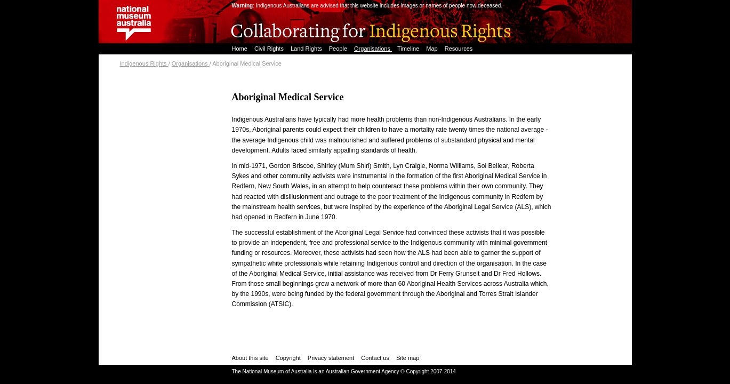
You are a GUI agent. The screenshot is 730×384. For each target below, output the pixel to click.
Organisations (373, 48)
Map (432, 48)
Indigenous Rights (144, 63)
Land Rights (307, 48)
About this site (250, 358)
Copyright (288, 358)
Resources (459, 48)
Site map (407, 358)
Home (240, 48)
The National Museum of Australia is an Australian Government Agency (315, 371)
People (339, 48)
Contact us (375, 358)
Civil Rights (269, 48)
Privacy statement (331, 358)
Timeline (409, 48)
